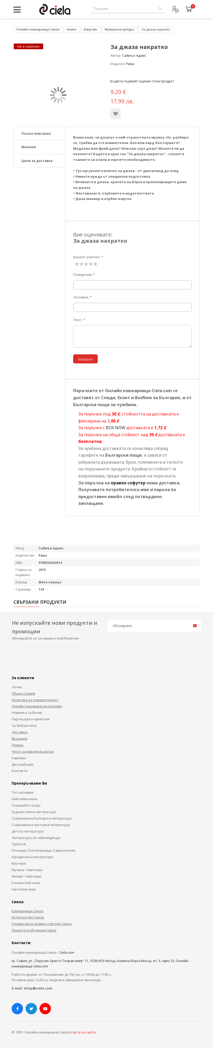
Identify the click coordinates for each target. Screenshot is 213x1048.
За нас (17, 687)
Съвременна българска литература (42, 818)
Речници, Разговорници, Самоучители (43, 850)
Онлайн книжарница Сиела (37, 29)
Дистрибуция (22, 764)
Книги (71, 29)
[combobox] (128, 8)
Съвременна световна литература (41, 824)
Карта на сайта (83, 1032)
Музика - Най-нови (27, 869)
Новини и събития (27, 712)
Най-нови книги (24, 798)
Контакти (19, 770)
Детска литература (28, 831)
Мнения (28, 147)
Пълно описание (36, 133)
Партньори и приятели (31, 719)
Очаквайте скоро (26, 805)
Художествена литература (34, 811)
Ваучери (19, 863)
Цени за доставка (36, 160)
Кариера (19, 758)
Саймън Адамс (134, 55)
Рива (130, 63)
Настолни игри (24, 889)
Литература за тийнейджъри (36, 837)
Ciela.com (66, 952)
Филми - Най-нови (26, 876)
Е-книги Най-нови (26, 882)
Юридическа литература (32, 857)
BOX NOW (115, 427)
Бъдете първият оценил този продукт (142, 81)
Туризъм (19, 844)
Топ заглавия (22, 792)
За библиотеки (24, 725)
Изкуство (90, 29)
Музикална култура (119, 29)
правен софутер (128, 483)
